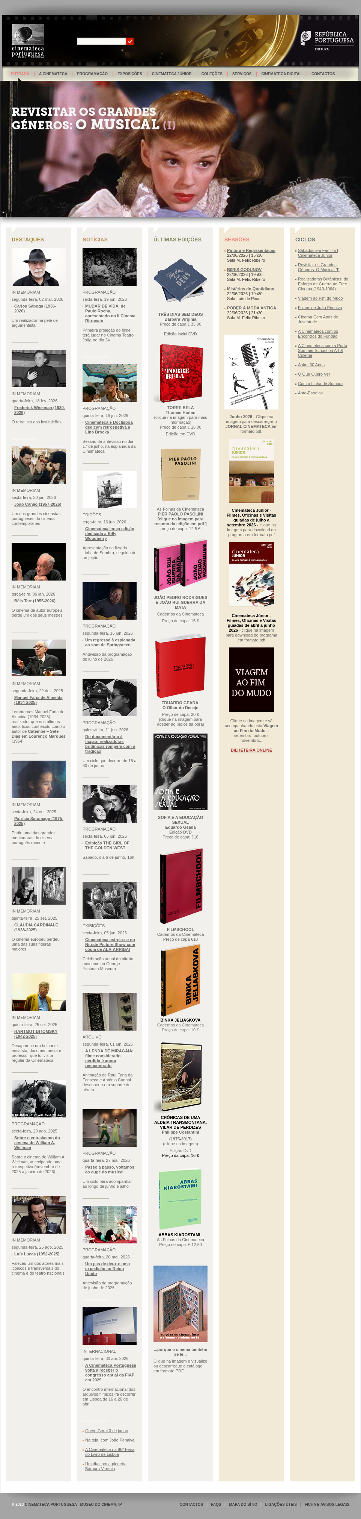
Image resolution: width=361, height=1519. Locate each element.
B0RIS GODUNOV (244, 269)
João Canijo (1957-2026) (37, 504)
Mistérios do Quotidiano (250, 289)
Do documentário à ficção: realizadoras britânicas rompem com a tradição (110, 743)
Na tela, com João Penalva (109, 1440)
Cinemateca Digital (281, 74)
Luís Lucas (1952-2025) (36, 1254)
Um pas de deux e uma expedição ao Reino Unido (107, 1268)
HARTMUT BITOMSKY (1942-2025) (35, 1033)
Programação (92, 74)
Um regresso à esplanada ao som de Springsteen (110, 642)
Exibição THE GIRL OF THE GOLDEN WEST (107, 845)
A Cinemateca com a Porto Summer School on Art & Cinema (322, 350)
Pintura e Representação (251, 250)
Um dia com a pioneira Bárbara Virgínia (105, 1466)
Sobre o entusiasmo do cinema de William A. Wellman (37, 1142)
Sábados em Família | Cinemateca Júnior (318, 253)
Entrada (20, 74)
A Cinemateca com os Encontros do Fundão (318, 333)
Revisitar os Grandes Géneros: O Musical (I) (319, 267)
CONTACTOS (191, 1504)
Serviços (242, 74)
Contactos (323, 74)
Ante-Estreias (310, 393)
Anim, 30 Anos (311, 364)
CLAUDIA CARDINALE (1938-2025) (36, 927)
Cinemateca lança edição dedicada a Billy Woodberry (109, 533)
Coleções (212, 74)
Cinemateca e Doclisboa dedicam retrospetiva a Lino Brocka (109, 427)
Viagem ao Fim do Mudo (320, 298)
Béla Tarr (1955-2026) (35, 601)
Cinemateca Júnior (172, 74)
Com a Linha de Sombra (320, 383)
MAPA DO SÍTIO (243, 1504)
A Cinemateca (53, 74)
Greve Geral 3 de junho (106, 1430)
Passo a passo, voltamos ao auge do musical (109, 1169)
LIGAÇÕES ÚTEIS (280, 1504)
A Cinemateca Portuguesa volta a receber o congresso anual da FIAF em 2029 (110, 1372)
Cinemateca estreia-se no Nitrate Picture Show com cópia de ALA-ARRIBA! (110, 944)
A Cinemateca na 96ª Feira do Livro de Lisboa (109, 1452)
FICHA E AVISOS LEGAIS (327, 1504)
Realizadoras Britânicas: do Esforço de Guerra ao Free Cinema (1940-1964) (323, 284)
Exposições (129, 74)
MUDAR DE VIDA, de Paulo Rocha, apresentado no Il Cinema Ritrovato (110, 313)
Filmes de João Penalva (320, 307)
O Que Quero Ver (314, 374)
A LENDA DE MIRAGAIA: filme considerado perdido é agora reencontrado (109, 1058)
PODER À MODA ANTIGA (251, 308)
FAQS (216, 1504)
